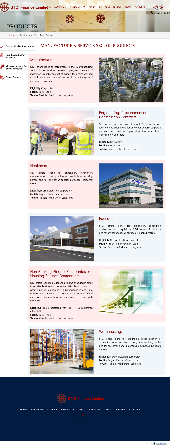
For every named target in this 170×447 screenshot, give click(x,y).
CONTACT (134, 409)
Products (76, 6)
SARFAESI (104, 6)
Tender (117, 6)
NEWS (107, 409)
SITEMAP (52, 409)
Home (47, 6)
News (128, 6)
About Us (60, 6)
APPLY (81, 409)
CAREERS (120, 409)
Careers (140, 6)
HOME (23, 409)
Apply (92, 6)
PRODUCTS (67, 409)
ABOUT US (37, 409)
